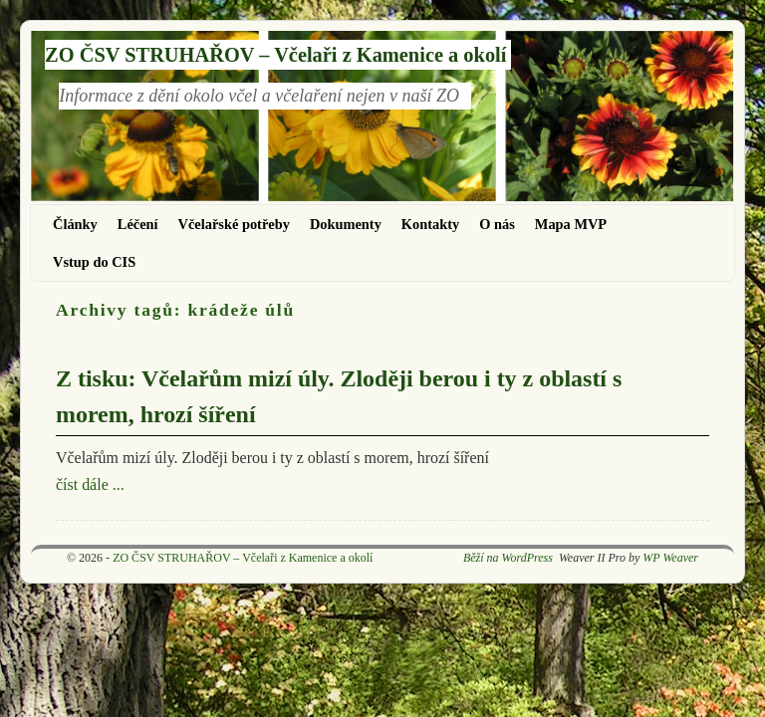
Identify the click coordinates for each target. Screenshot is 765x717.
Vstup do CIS (94, 262)
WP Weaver (670, 558)
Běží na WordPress (508, 558)
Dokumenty (346, 224)
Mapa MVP (571, 224)
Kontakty (430, 224)
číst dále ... (90, 484)
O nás (497, 224)
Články (75, 224)
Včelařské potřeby (234, 224)
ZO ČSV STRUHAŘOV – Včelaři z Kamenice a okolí (275, 55)
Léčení (138, 224)
